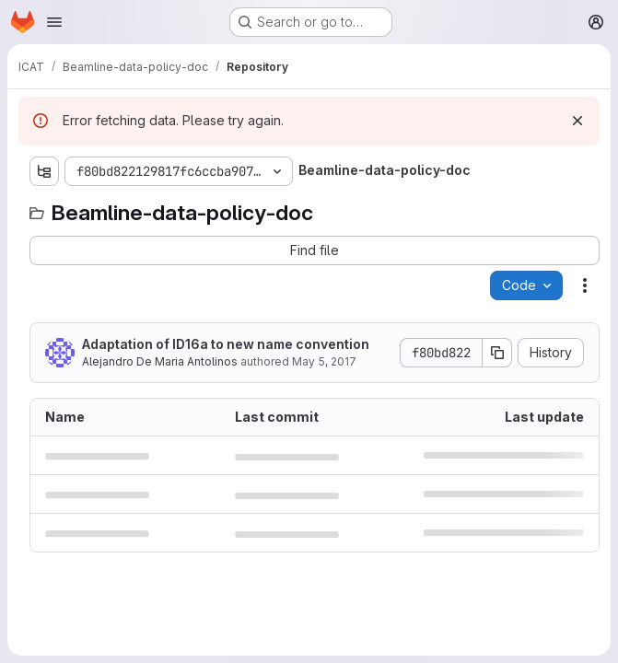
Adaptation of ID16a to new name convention (225, 344)
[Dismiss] (577, 121)
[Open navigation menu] (54, 22)
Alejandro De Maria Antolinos (160, 361)
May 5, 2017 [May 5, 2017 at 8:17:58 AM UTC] (324, 361)
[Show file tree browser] (44, 171)
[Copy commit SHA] (497, 352)
